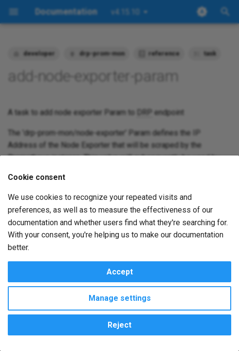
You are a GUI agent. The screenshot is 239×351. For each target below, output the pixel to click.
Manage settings (120, 298)
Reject (119, 325)
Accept (120, 271)
